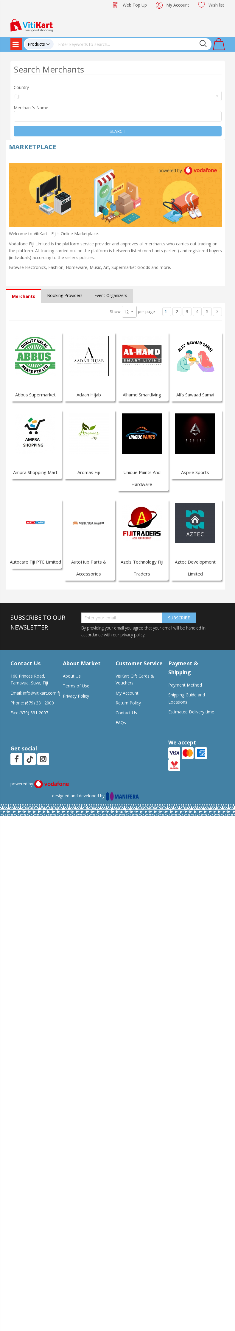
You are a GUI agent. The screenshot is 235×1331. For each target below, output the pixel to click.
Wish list (216, 5)
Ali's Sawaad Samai (195, 395)
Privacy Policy (76, 696)
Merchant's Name (31, 107)
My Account (177, 5)
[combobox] (132, 44)
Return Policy (128, 703)
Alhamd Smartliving (142, 395)
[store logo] (31, 25)
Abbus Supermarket (35, 395)
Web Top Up (135, 5)
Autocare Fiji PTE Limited (35, 562)
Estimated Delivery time (191, 712)
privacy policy (132, 635)
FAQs (121, 722)
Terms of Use (76, 686)
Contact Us (126, 712)
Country (21, 87)
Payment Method (185, 685)
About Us (72, 676)
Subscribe (179, 618)
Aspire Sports (195, 472)
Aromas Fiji (88, 472)
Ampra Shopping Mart (35, 472)
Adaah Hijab (89, 395)
